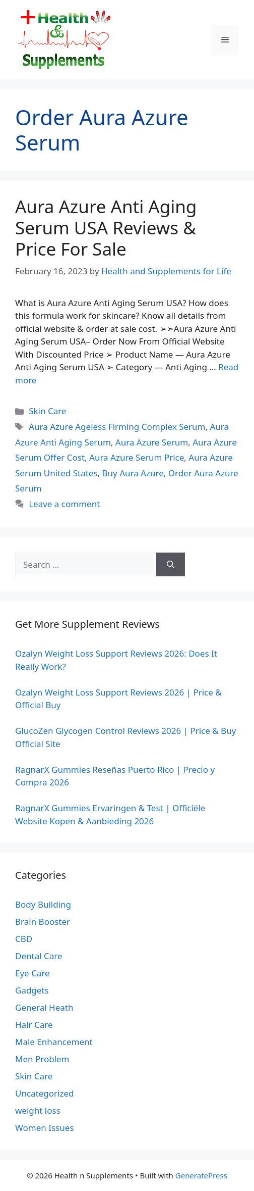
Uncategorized (44, 1093)
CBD (23, 939)
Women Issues (44, 1127)
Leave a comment (64, 504)
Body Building (43, 904)
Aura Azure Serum (151, 442)
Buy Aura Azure (133, 473)
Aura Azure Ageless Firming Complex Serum (117, 426)
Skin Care (47, 411)
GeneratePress (201, 1175)
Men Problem (42, 1059)
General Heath (44, 1007)
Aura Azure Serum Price (136, 457)
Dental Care (38, 956)
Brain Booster (42, 921)
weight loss (37, 1110)
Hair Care (34, 1024)
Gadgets (32, 990)
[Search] (170, 565)
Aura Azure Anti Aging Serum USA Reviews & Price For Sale (106, 227)
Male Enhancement (54, 1042)
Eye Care (32, 973)
